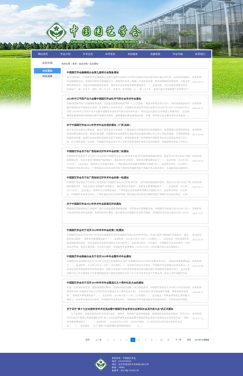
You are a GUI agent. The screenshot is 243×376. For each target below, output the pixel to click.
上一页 (98, 340)
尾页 (189, 340)
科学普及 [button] (110, 54)
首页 (74, 64)
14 (161, 340)
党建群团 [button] (155, 54)
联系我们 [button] (200, 54)
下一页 (178, 340)
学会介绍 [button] (65, 54)
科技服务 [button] (133, 54)
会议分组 (83, 64)
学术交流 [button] (88, 54)
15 (168, 340)
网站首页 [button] (43, 54)
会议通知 (47, 70)
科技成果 (47, 76)
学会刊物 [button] (178, 54)
